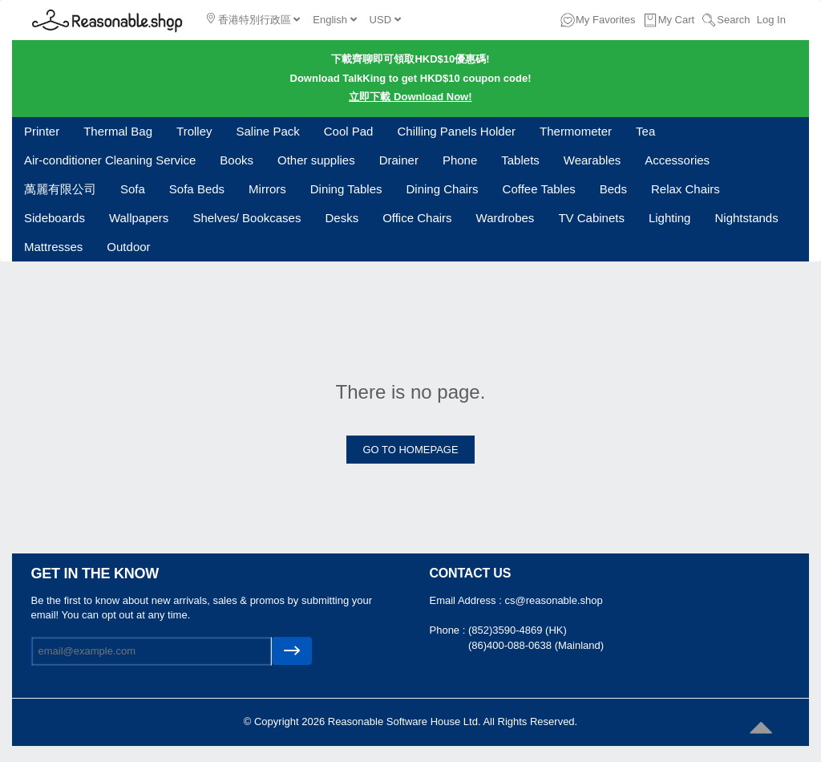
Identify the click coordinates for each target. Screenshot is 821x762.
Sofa (132, 189)
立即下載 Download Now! (410, 97)
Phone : (449, 630)
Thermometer (576, 131)
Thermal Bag (117, 131)
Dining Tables (346, 189)
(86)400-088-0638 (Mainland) (536, 645)
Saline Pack (268, 131)
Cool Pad (349, 131)
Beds (613, 189)
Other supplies (316, 160)
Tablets (520, 160)
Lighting (670, 218)
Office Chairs (416, 218)
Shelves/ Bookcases (246, 218)
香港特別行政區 (253, 19)
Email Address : (467, 600)
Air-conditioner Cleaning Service (110, 160)
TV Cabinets (591, 218)
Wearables (592, 160)
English (334, 20)
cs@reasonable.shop (553, 600)
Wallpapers (138, 218)
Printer (41, 131)
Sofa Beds (196, 189)
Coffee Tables (539, 189)
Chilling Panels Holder (456, 131)
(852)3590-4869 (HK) (517, 630)
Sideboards (54, 218)
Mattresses (53, 246)
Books (236, 160)
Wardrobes (505, 218)
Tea (645, 131)
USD (385, 20)
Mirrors (267, 189)
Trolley (194, 131)
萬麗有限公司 (60, 189)
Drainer (399, 160)
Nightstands (746, 218)
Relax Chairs (685, 189)
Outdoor (128, 246)
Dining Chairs (442, 189)
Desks (341, 218)
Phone (460, 160)
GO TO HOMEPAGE (410, 450)
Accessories (677, 160)
